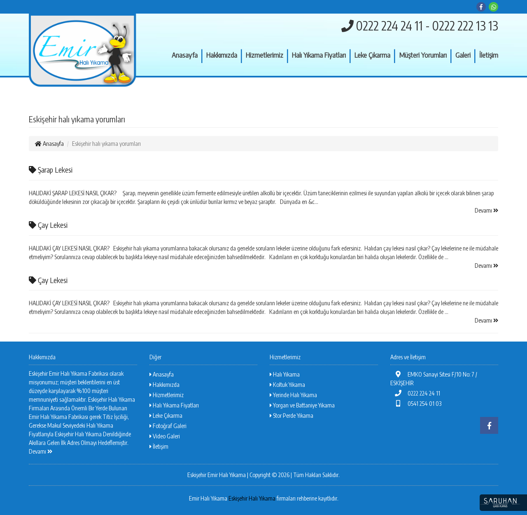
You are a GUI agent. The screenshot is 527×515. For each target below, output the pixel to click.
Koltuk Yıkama (287, 384)
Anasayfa (185, 54)
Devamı (486, 210)
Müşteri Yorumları (423, 54)
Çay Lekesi (48, 224)
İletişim (488, 54)
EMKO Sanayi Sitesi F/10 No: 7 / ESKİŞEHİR (433, 378)
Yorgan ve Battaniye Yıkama (302, 405)
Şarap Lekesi (50, 169)
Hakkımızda (221, 54)
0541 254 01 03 (415, 403)
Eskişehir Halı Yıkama (252, 498)
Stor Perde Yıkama (291, 415)
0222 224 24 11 (415, 393)
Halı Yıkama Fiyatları (319, 54)
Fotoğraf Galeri (168, 425)
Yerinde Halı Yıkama (293, 394)
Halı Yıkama (285, 374)
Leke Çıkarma (372, 54)
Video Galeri (164, 436)
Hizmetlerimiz (264, 54)
